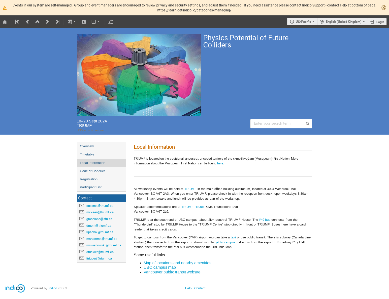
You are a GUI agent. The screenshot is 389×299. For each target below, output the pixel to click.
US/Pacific (303, 21)
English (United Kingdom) (343, 21)
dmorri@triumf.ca (98, 226)
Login (380, 22)
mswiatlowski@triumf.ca (103, 245)
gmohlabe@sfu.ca (99, 219)
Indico (52, 288)
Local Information (92, 163)
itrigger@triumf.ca (99, 258)
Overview (87, 146)
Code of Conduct (92, 171)
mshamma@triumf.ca (101, 239)
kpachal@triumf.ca (99, 232)
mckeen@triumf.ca (100, 212)
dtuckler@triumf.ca (100, 252)
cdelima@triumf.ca (99, 206)
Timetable (87, 154)
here (220, 163)
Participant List (90, 187)
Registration (88, 179)
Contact (199, 288)
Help (188, 288)
